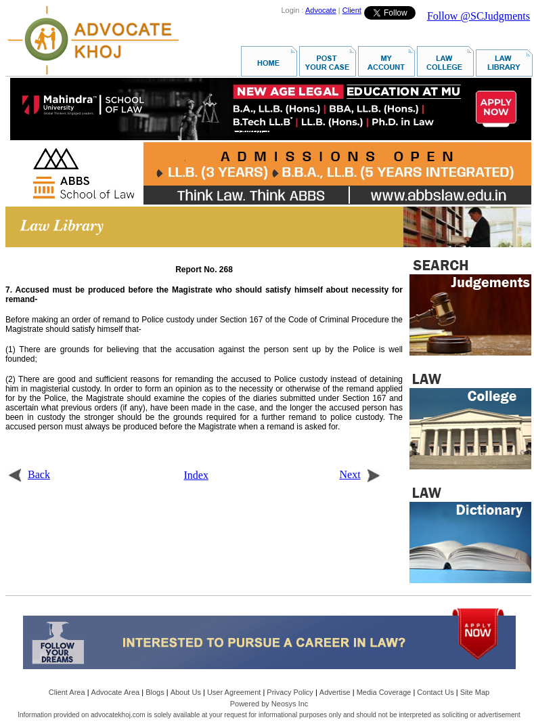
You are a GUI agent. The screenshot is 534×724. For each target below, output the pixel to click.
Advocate (320, 10)
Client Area (67, 692)
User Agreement (234, 692)
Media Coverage (384, 692)
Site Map (474, 692)
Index (196, 475)
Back (28, 474)
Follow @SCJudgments (478, 16)
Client (351, 10)
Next (360, 474)
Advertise (335, 692)
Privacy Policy (290, 692)
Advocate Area (115, 692)
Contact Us (435, 692)
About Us (186, 692)
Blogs (155, 692)
